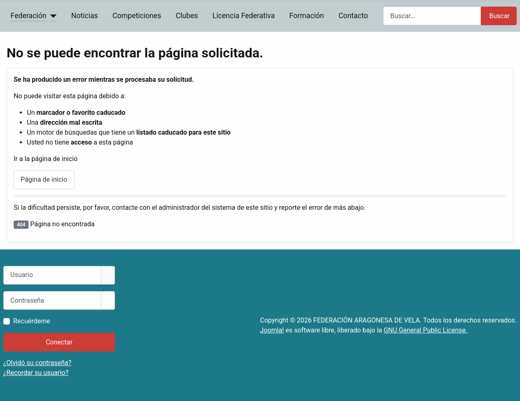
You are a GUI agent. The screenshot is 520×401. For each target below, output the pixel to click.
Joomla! (272, 330)
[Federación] (51, 15)
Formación (306, 16)
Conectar (59, 342)
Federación (29, 16)
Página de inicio (44, 179)
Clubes (187, 16)
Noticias (84, 16)
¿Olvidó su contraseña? (37, 363)
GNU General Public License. (425, 330)
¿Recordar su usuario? (35, 373)
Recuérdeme (31, 321)
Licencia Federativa (243, 16)
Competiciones (136, 16)
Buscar (499, 16)
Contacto (353, 16)
